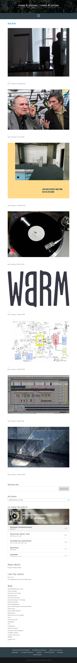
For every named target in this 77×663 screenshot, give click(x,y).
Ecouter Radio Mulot (14, 568)
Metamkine (11, 613)
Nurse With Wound (14, 611)
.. (8, 261)
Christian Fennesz (14, 598)
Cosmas (13, 84)
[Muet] (31, 518)
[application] (38, 517)
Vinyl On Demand (13, 635)
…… (9, 80)
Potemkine (11, 626)
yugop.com (11, 639)
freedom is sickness (39, 650)
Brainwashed (12, 595)
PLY (9, 624)
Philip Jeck (11, 622)
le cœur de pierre (27, 652)
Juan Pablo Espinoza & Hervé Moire (20, 606)
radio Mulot (37, 655)
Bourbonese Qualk (14, 593)
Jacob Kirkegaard (13, 604)
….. (9, 311)
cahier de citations (55, 650)
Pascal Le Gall (12, 619)
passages (15, 652)
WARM (10, 637)
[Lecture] (15, 516)
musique (60, 652)
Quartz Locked (13, 628)
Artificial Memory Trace (15, 589)
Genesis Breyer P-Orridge (16, 600)
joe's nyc (11, 577)
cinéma (39, 652)
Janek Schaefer (13, 602)
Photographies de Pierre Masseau (19, 579)
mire (9, 617)
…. (9, 366)
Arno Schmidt (12, 591)
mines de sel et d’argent (21, 650)
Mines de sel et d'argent (16, 615)
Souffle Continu (13, 633)
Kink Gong (11, 609)
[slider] (39, 518)
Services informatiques (15, 630)
